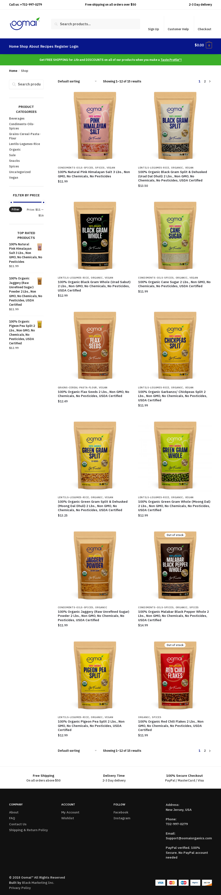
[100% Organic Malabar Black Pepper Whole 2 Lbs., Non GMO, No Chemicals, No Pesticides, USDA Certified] (175, 563)
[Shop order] (79, 78)
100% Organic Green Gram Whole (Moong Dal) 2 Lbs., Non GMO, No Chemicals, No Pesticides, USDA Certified (174, 503)
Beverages (16, 116)
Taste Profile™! (171, 57)
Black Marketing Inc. (38, 880)
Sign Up (153, 29)
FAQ (12, 815)
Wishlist (67, 815)
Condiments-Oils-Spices (75, 165)
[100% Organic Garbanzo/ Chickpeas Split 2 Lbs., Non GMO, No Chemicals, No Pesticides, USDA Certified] (175, 344)
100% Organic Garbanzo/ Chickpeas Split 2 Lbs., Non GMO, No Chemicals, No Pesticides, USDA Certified (172, 393)
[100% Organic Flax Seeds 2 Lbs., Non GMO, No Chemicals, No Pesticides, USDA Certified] (95, 344)
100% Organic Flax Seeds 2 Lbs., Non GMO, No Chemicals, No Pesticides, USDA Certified (93, 391)
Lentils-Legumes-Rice (153, 165)
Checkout (204, 29)
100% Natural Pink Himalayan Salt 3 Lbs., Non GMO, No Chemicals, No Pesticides (94, 171)
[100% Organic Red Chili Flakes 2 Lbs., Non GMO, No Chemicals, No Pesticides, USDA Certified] (175, 673)
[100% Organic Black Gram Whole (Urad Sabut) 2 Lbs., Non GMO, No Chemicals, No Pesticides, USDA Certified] (95, 234)
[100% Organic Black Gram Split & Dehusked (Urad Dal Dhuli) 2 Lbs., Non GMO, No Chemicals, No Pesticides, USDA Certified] (175, 124)
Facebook (121, 810)
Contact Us (18, 821)
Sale (12, 152)
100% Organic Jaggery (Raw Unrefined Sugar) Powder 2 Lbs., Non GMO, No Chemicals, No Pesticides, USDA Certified (93, 613)
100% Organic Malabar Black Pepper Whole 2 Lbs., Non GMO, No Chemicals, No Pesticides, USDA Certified (173, 613)
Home (13, 68)
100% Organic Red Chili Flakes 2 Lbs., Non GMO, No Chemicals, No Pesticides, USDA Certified (171, 723)
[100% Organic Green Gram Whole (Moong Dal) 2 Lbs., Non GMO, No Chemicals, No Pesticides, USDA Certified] (175, 453)
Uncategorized (20, 169)
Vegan (111, 165)
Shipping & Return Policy (28, 827)
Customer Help (178, 29)
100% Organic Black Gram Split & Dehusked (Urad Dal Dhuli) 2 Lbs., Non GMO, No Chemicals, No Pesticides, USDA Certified (172, 173)
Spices (99, 165)
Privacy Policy (20, 885)
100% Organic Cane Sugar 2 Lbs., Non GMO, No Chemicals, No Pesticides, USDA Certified (174, 281)
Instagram (122, 815)
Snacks (14, 158)
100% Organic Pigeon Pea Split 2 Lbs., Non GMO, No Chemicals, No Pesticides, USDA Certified (91, 723)
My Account (70, 810)
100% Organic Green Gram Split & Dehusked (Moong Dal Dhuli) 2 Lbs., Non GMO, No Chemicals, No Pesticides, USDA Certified (93, 503)
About (14, 810)
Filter (15, 207)
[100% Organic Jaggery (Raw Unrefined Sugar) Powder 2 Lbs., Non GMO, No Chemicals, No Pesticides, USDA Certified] (95, 563)
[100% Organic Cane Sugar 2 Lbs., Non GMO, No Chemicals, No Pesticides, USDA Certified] (175, 234)
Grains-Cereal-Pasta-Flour (77, 384)
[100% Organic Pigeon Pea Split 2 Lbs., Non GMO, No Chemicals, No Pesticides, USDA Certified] (95, 673)
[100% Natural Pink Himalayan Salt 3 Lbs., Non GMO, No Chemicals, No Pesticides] (95, 124)
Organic (177, 165)
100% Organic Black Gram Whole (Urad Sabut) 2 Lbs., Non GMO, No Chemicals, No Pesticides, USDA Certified (94, 283)
